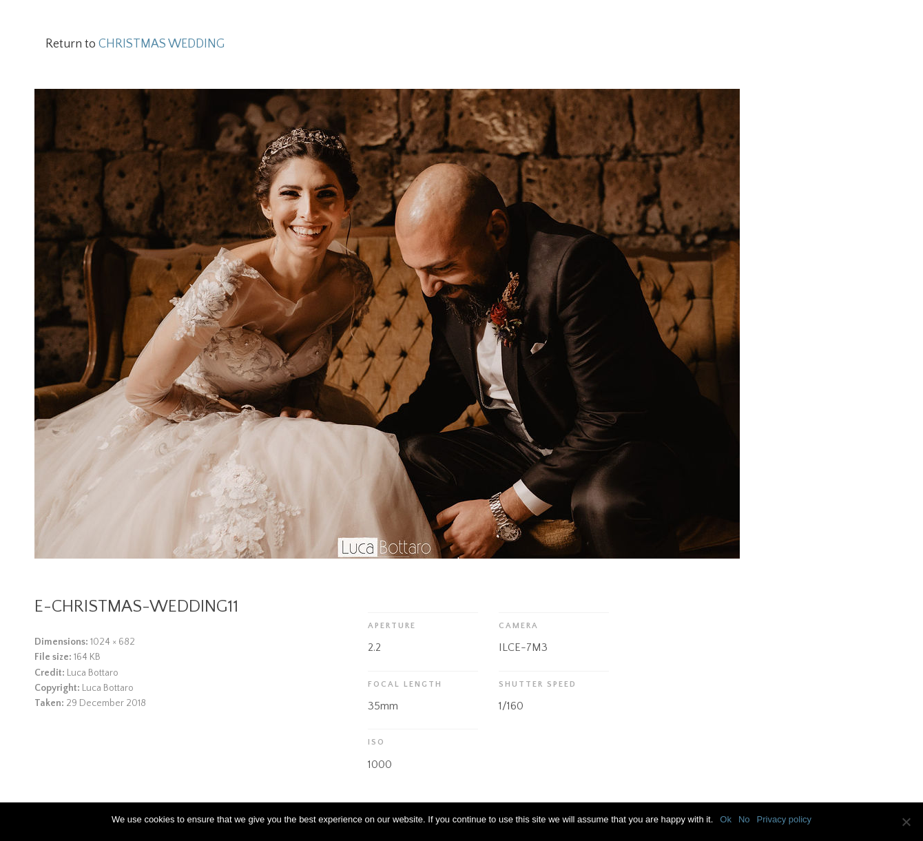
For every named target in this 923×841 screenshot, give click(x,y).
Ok (726, 819)
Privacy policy (784, 819)
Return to (135, 44)
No (744, 819)
